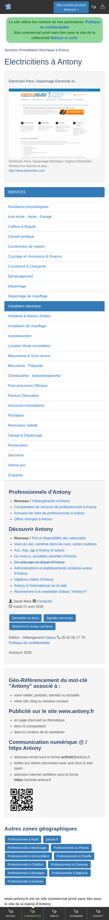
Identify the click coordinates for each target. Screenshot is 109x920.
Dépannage (17, 286)
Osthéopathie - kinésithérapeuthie (34, 376)
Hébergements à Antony (51, 501)
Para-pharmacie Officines (28, 386)
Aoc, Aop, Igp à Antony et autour (39, 550)
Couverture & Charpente (27, 266)
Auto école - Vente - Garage (30, 217)
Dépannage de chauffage (27, 296)
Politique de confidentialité (29, 643)
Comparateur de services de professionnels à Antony (55, 507)
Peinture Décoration (23, 395)
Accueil (10, 913)
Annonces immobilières (26, 405)
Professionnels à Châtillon (25, 864)
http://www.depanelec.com (27, 170)
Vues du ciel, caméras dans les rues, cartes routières (55, 544)
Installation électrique (24, 306)
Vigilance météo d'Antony (34, 579)
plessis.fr (52, 839)
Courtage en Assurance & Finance (35, 256)
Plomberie (16, 415)
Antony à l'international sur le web (40, 585)
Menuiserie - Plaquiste (25, 366)
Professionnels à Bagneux (70, 873)
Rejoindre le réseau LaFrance (32, 626)
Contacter (44, 601)
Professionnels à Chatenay (69, 864)
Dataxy (50, 637)
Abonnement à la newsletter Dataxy (50, 591)
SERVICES (17, 192)
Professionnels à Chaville (74, 856)
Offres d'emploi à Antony (33, 519)
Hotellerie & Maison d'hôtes (29, 316)
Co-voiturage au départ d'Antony (39, 562)
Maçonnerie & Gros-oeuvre (29, 356)
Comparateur (32, 913)
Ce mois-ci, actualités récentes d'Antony (45, 556)
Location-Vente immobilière (29, 346)
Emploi (54, 913)
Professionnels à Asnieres (25, 881)
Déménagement (20, 276)
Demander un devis (25, 618)
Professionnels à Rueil (23, 839)
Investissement (19, 336)
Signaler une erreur (59, 618)
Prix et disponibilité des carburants (59, 538)
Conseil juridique (21, 236)
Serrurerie (16, 455)
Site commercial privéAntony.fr (71, 7)
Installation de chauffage (27, 326)
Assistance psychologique (28, 207)
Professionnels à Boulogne (26, 873)
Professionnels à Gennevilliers (28, 856)
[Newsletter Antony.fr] (93, 6)
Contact (98, 913)
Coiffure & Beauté (22, 226)
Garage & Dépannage (25, 435)
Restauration (18, 445)
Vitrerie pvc (17, 465)
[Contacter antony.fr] (102, 6)
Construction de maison (26, 246)
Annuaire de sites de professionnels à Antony (49, 513)
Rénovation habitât (22, 425)
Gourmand (76, 913)
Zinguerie (15, 475)
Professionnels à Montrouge (27, 848)
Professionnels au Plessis (71, 848)
